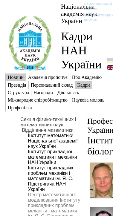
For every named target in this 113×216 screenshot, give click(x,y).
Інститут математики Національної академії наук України (52, 141)
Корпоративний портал (95, 17)
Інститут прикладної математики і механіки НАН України (52, 157)
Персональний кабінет (95, 6)
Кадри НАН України (81, 50)
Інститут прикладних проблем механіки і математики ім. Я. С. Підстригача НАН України (50, 178)
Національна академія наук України (79, 13)
